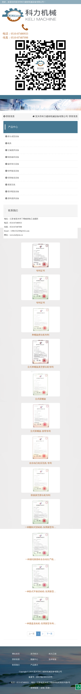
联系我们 (56, 6)
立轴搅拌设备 (12, 150)
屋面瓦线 (10, 185)
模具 (8, 143)
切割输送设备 (12, 178)
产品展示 (34, 665)
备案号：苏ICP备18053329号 (40, 677)
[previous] (31, 633)
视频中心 (34, 659)
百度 (48, 688)
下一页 (49, 634)
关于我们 (38, 6)
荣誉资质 (16, 659)
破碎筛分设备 (12, 164)
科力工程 (52, 654)
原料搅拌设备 (12, 198)
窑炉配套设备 (12, 192)
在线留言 (47, 6)
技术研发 (52, 659)
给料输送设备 (12, 171)
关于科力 (34, 654)
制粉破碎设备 (12, 157)
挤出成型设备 (12, 136)
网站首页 (16, 654)
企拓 (42, 688)
